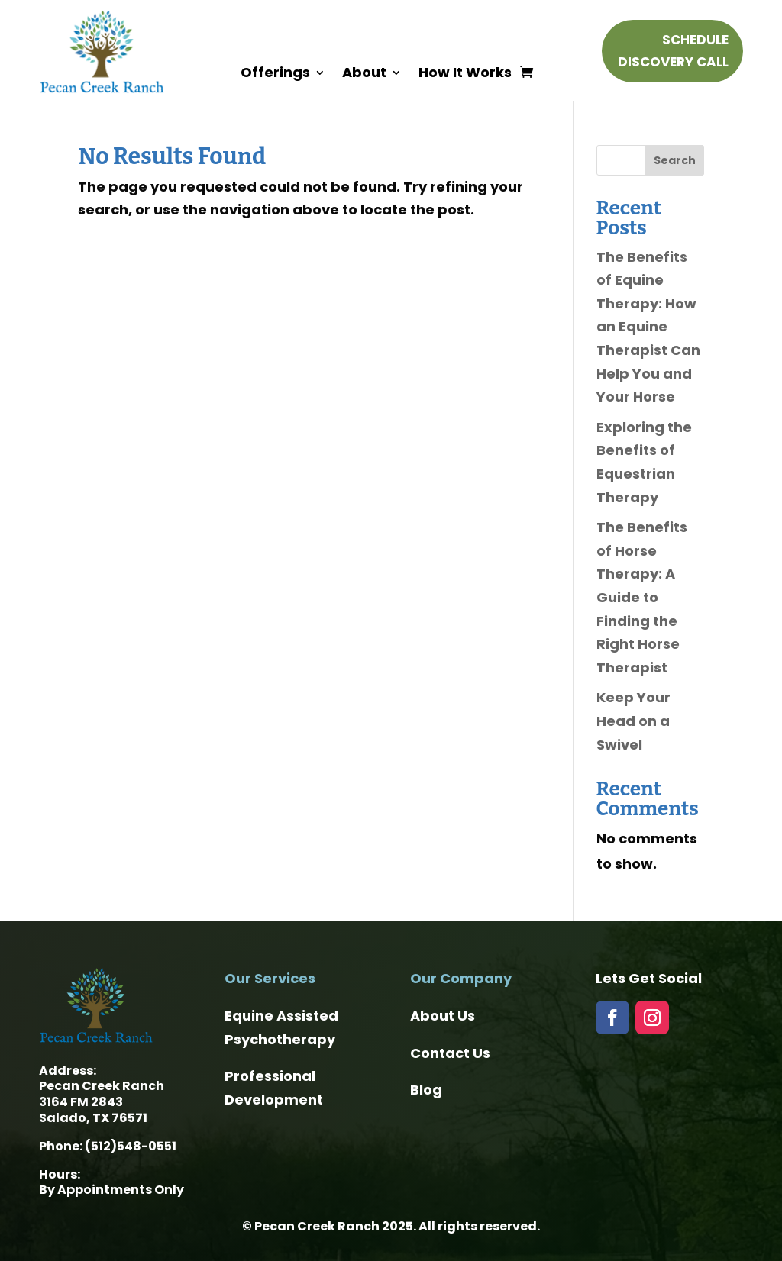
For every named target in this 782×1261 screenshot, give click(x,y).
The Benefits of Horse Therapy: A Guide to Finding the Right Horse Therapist (641, 597)
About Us (442, 1015)
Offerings (275, 74)
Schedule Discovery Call (673, 51)
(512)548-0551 (130, 1146)
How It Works (465, 74)
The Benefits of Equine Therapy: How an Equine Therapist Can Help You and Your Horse (648, 327)
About (364, 74)
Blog (426, 1089)
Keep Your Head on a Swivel (633, 720)
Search (675, 160)
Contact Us (450, 1053)
